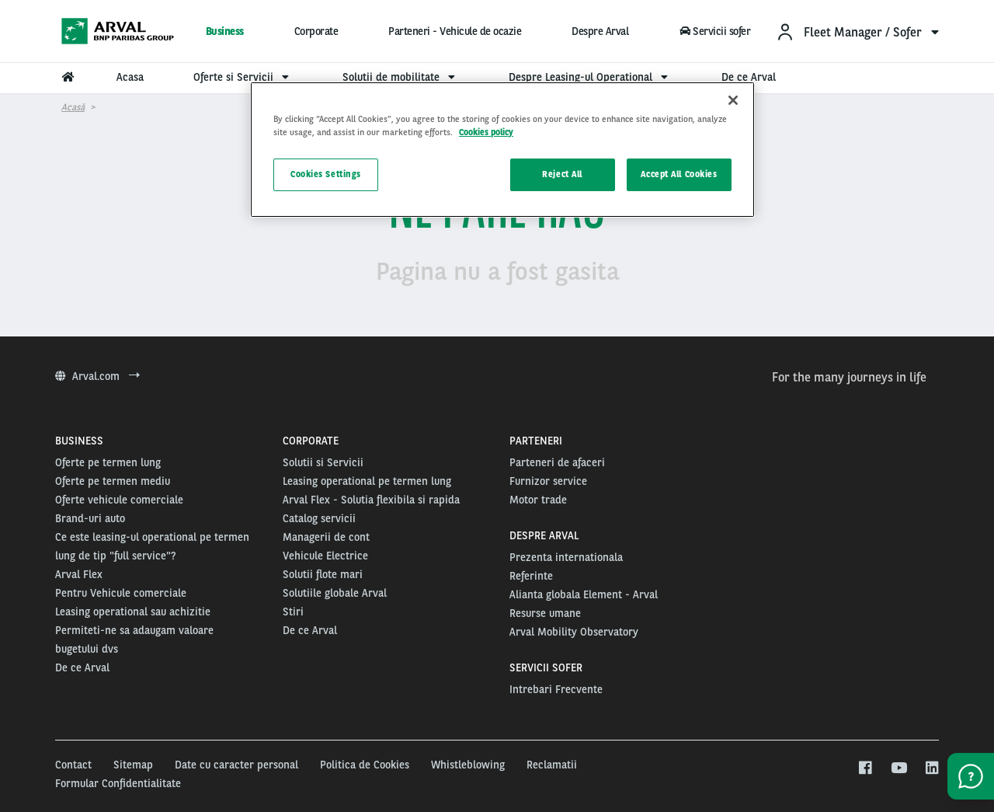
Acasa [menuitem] (130, 77)
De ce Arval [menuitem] (748, 77)
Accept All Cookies (679, 174)
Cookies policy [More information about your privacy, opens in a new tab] (486, 132)
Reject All (562, 174)
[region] (502, 150)
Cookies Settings (325, 174)
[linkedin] (931, 768)
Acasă (73, 107)
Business (225, 31)
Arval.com (97, 376)
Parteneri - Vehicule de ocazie (454, 31)
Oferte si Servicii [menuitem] (243, 77)
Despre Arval (600, 31)
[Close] (733, 100)
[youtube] (898, 768)
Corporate (316, 31)
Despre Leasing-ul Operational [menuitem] (590, 77)
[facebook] (864, 768)
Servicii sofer (714, 31)
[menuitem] (857, 31)
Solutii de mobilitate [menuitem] (400, 77)
